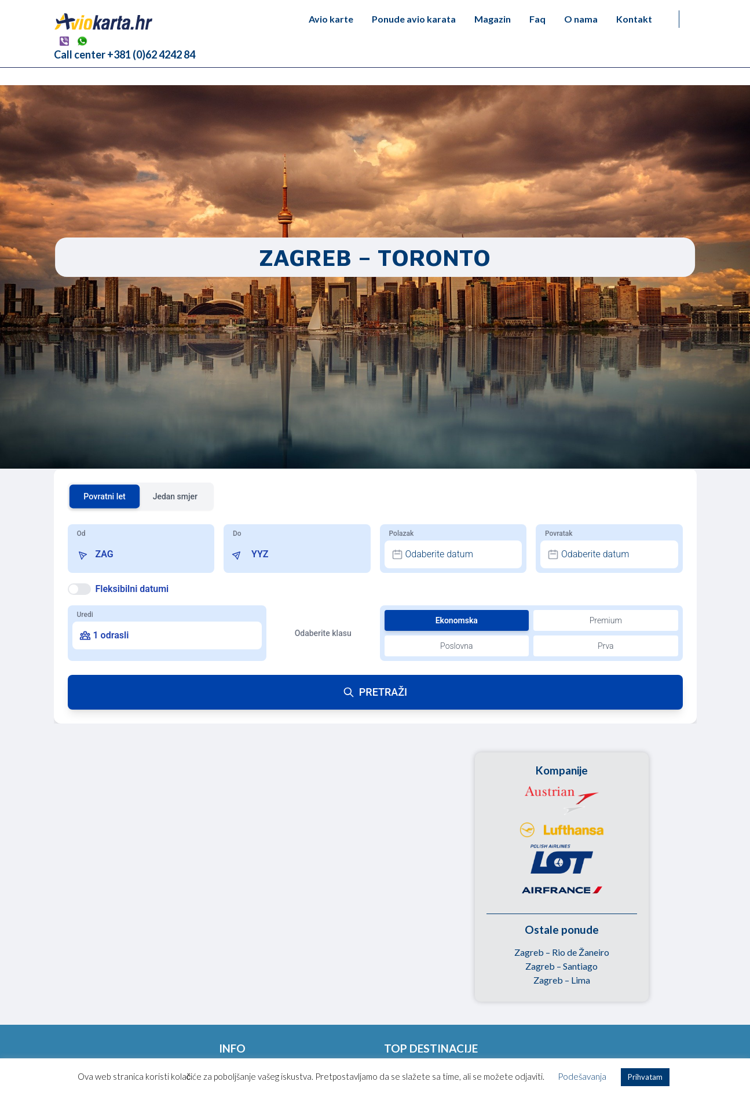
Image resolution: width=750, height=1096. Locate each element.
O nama (581, 18)
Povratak (558, 533)
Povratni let (104, 496)
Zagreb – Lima (561, 979)
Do (237, 533)
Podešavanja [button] (582, 1076)
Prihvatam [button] (645, 1077)
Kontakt (634, 18)
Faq (537, 18)
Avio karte (331, 18)
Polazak (401, 533)
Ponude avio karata (414, 18)
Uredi (85, 615)
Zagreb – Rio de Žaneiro (561, 952)
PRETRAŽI (375, 692)
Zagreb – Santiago (561, 965)
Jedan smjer (175, 496)
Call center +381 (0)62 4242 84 (124, 54)
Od (81, 533)
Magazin (492, 18)
